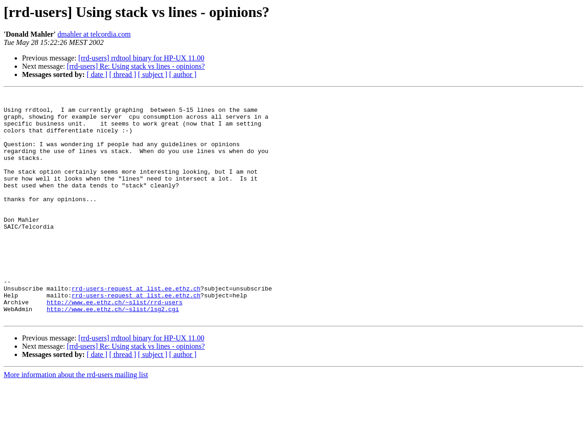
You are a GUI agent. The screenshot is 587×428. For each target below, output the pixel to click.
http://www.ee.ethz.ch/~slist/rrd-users (115, 344)
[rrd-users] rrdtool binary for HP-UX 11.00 (141, 58)
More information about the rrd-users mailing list (76, 420)
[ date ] (97, 74)
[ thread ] (122, 74)
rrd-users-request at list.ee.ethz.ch (136, 328)
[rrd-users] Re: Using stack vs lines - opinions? (136, 66)
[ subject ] (152, 74)
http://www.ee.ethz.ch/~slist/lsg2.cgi (113, 353)
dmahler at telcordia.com (93, 34)
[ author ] (183, 74)
